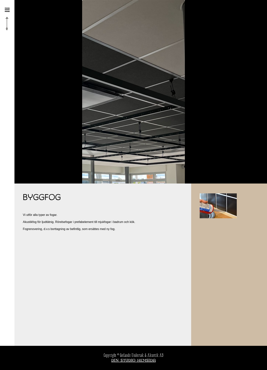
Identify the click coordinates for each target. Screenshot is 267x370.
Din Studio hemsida (133, 361)
